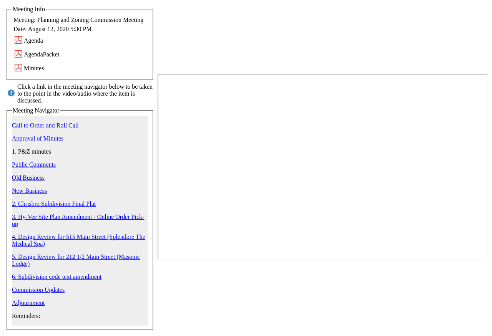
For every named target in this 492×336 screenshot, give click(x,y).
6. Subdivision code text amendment (56, 276)
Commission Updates (38, 289)
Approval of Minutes (37, 138)
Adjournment (28, 303)
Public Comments (34, 164)
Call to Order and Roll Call (45, 125)
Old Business (28, 177)
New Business (29, 190)
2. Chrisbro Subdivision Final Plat (54, 203)
